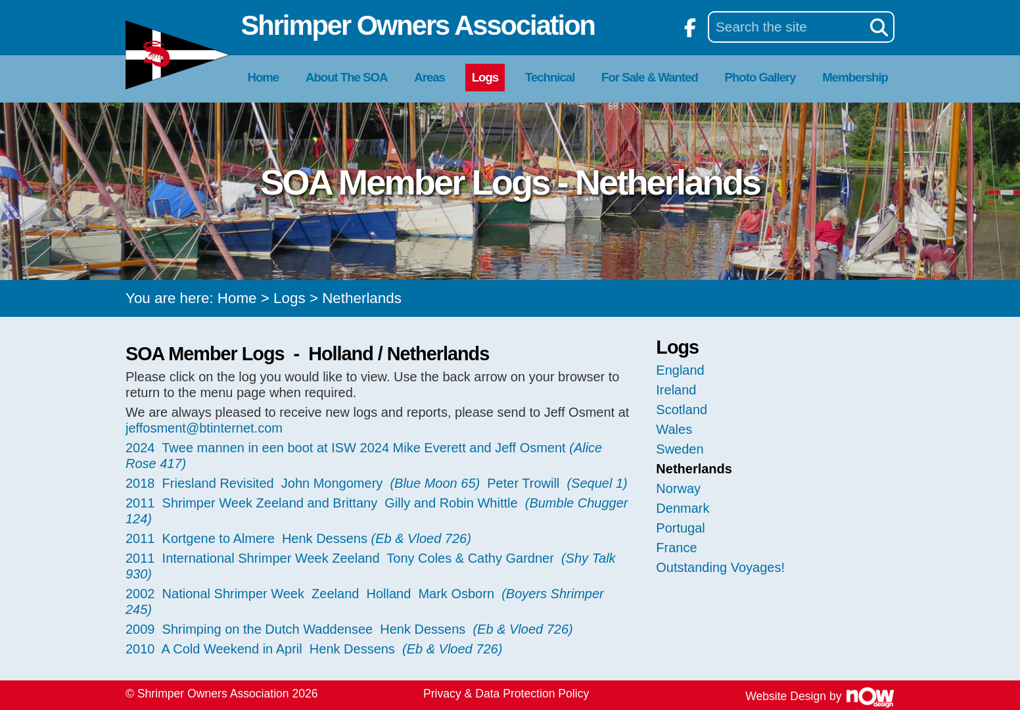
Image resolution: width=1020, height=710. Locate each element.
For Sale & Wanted (649, 77)
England (680, 370)
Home (263, 77)
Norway (678, 488)
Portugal (680, 528)
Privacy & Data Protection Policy (506, 693)
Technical (549, 77)
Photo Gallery (760, 77)
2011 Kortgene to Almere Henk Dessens (298, 538)
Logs (485, 77)
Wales (674, 429)
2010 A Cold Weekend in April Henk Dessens (314, 649)
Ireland (676, 390)
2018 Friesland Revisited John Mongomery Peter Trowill (377, 483)
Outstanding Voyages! (720, 567)
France (676, 547)
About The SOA (347, 77)
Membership (855, 77)
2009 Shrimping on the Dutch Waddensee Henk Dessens (349, 629)
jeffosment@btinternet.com (204, 428)
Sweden (679, 449)
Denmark (682, 508)
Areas (429, 77)
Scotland (681, 409)
